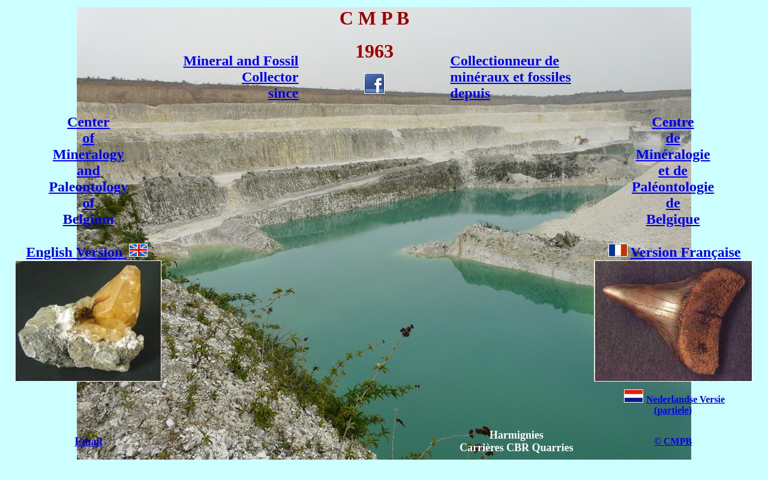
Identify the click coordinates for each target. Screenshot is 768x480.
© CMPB (673, 441)
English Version (74, 252)
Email (88, 442)
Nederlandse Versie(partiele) (674, 404)
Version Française (674, 252)
